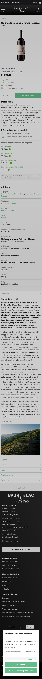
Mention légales (30, 652)
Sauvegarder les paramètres (21, 671)
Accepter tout (21, 665)
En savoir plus (10, 648)
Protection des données (13, 652)
